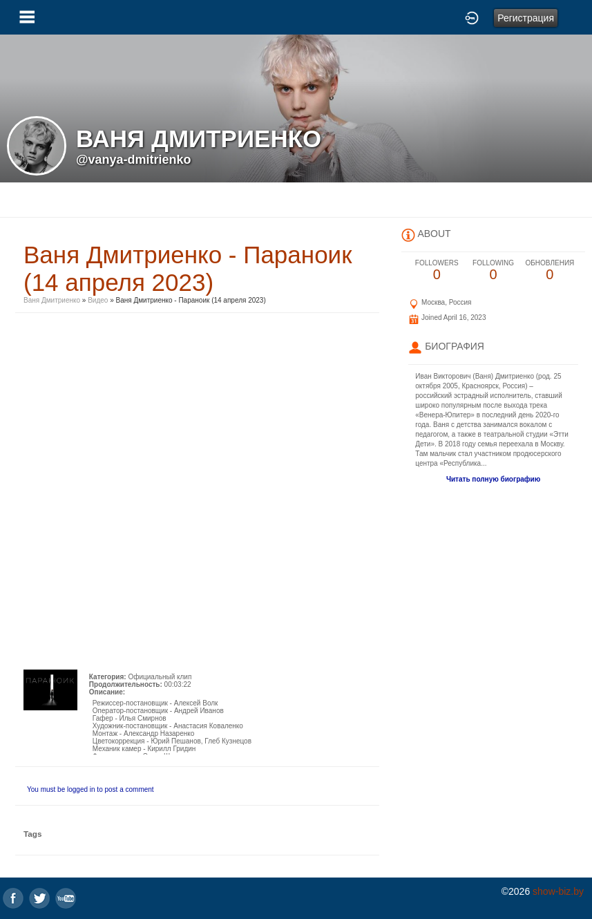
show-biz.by (558, 891)
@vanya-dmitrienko (133, 160)
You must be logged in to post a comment (90, 789)
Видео (98, 300)
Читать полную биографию (493, 479)
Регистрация (525, 17)
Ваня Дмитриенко (51, 300)
